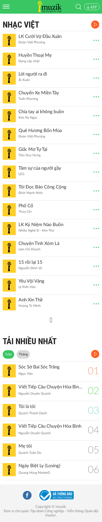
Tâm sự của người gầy (39, 168)
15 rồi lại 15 (30, 262)
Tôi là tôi (26, 406)
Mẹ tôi (25, 446)
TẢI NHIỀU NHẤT (30, 341)
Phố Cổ (25, 205)
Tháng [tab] (23, 354)
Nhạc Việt (21, 24)
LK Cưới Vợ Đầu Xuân (39, 36)
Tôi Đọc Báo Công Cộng (42, 187)
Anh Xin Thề (30, 300)
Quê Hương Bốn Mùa (40, 130)
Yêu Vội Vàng (31, 281)
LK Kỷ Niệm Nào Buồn (40, 224)
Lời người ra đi (32, 74)
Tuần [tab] (8, 354)
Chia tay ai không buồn (41, 111)
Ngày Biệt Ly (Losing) (39, 465)
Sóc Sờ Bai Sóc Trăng (39, 367)
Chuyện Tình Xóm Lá (38, 243)
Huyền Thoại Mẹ (35, 55)
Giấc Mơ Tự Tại (32, 149)
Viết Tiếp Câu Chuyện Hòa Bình (49, 426)
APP (92, 7)
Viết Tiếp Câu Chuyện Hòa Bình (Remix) (50, 387)
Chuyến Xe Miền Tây (38, 93)
